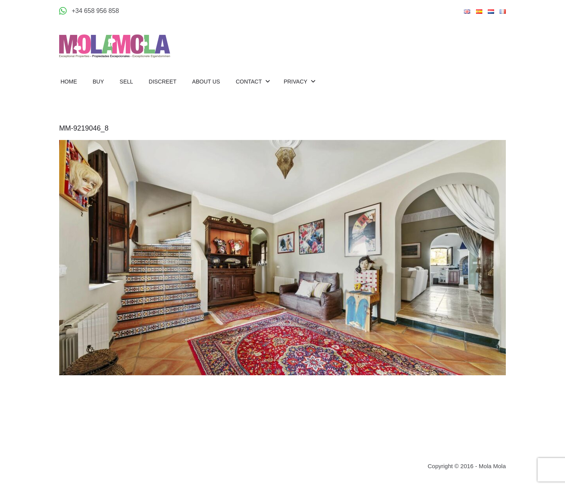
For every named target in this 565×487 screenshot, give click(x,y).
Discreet (163, 81)
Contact (249, 81)
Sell (126, 81)
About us (206, 81)
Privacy (296, 81)
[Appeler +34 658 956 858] (89, 11)
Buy (98, 81)
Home (69, 81)
